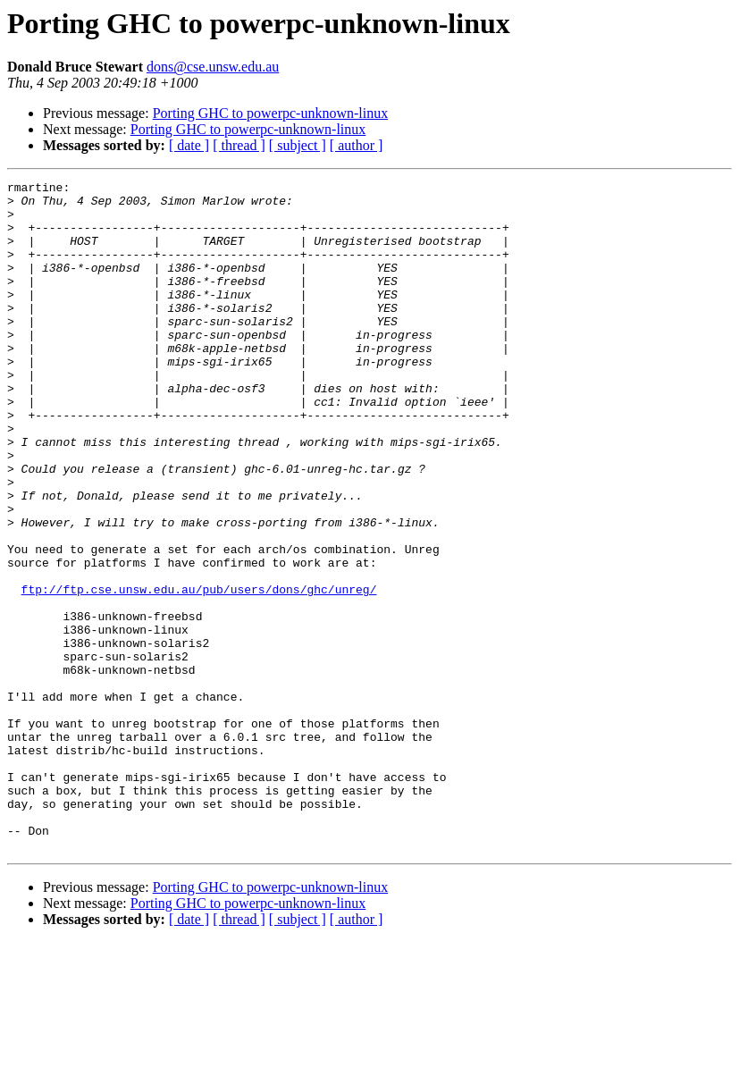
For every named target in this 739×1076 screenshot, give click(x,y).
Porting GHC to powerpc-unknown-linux (271, 113)
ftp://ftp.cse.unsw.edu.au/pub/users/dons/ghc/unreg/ (199, 672)
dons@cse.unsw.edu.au (213, 66)
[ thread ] (239, 145)
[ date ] (189, 145)
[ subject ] (297, 145)
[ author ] (356, 145)
